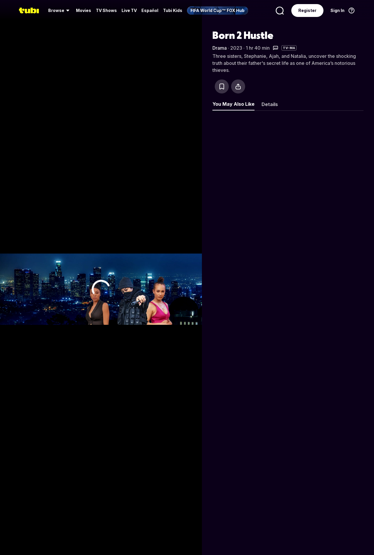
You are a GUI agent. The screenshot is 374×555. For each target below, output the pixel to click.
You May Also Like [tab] (233, 104)
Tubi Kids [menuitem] (172, 10)
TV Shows (106, 10)
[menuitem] (59, 10)
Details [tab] (270, 104)
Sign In (337, 10)
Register (307, 10)
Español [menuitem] (149, 10)
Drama (219, 48)
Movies (83, 10)
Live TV (129, 10)
